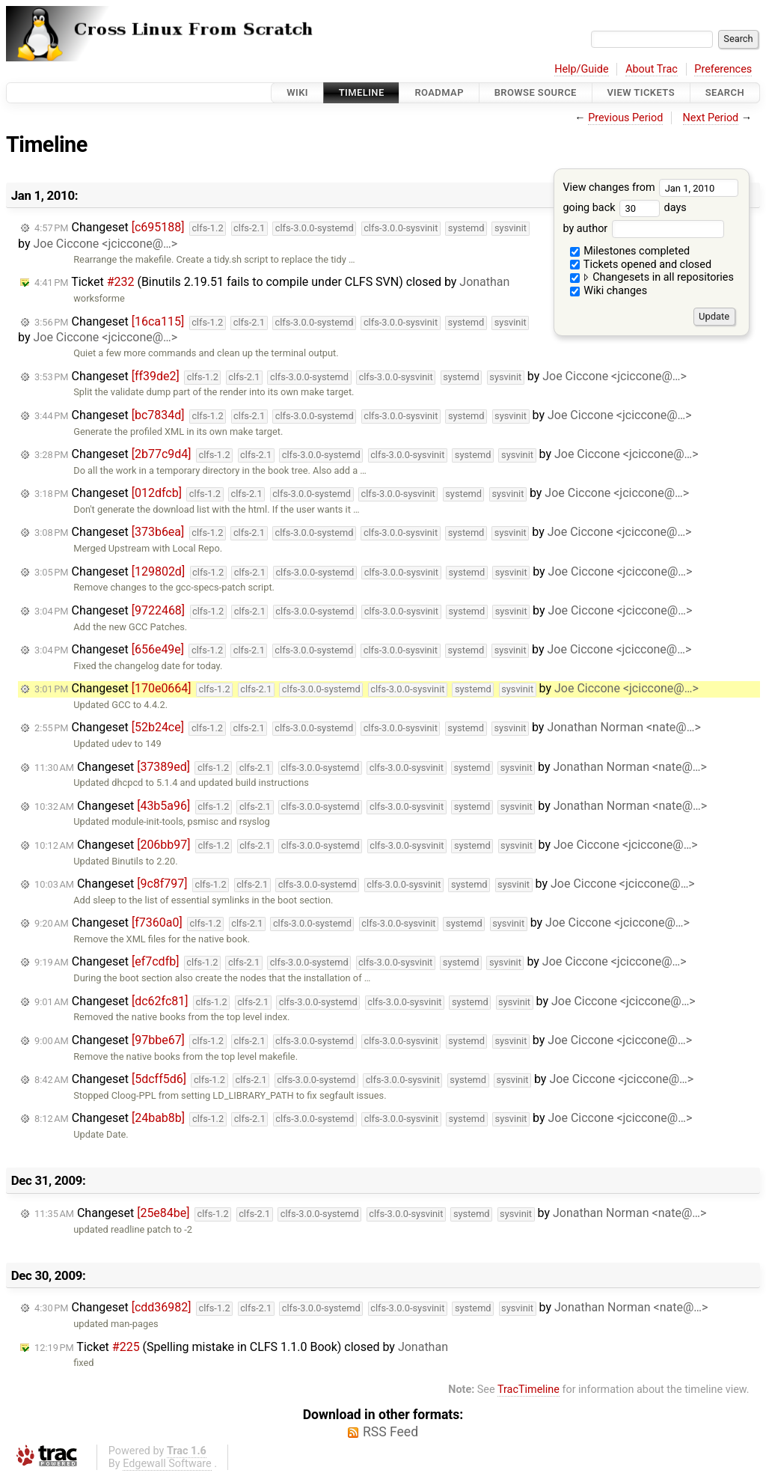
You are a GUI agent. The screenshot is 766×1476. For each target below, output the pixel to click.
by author (643, 228)
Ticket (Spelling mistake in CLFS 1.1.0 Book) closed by (241, 1347)
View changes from (650, 187)
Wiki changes (609, 290)
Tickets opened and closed (640, 264)
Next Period (711, 118)
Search (724, 92)
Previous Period (625, 118)
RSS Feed (390, 1431)
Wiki (297, 92)
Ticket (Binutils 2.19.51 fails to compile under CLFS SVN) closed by (271, 282)
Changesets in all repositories (652, 277)
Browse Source (535, 92)
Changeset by (360, 377)
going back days (624, 207)
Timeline (361, 92)
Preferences (723, 69)
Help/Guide (581, 69)
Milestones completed (630, 251)
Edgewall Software (167, 1463)
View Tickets (641, 92)
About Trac (651, 69)
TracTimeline (528, 1389)
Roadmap (439, 92)
